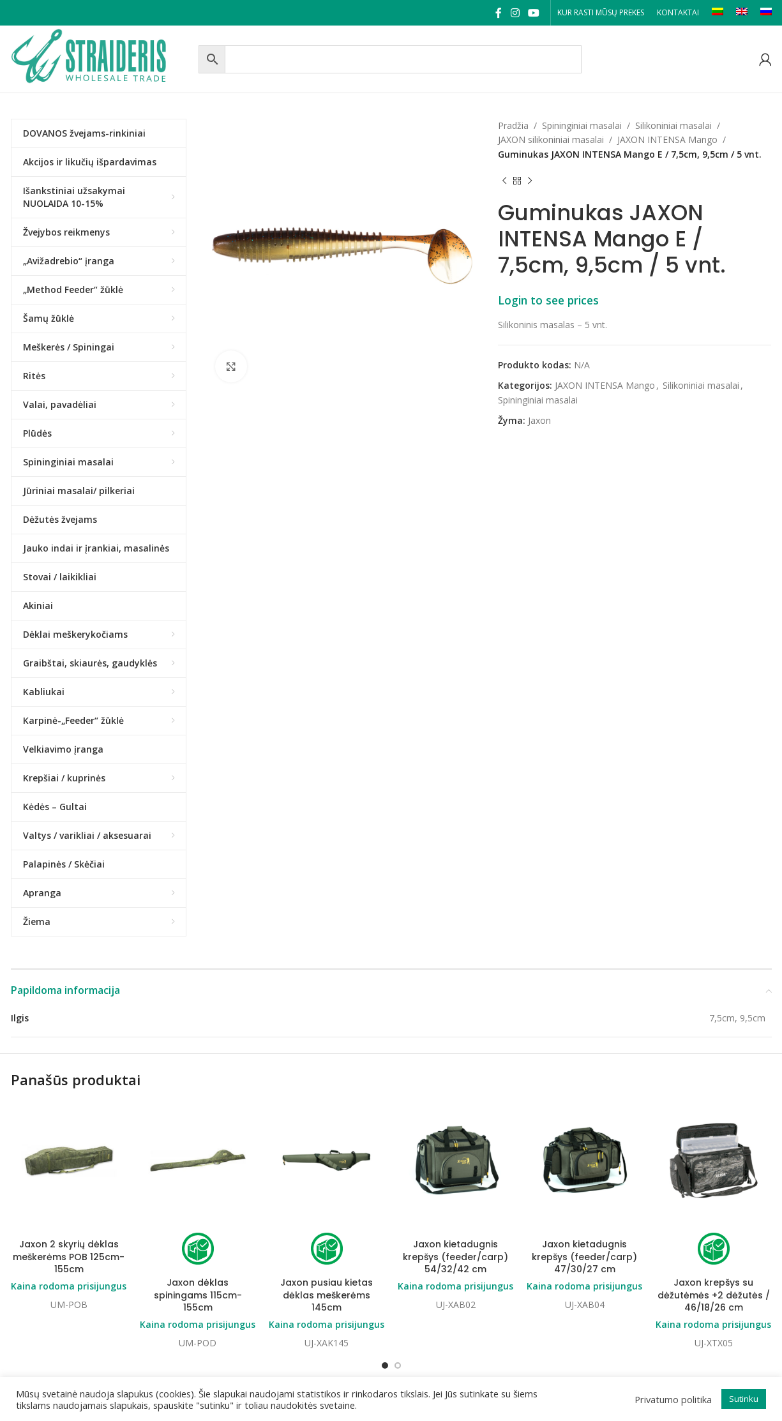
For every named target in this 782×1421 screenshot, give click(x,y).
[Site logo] (101, 58)
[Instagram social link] (514, 12)
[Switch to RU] (766, 13)
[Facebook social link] (499, 12)
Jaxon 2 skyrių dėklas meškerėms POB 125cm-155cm (68, 1256)
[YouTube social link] (533, 12)
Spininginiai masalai (582, 125)
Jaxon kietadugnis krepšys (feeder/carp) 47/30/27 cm (584, 1256)
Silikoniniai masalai (673, 125)
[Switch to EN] (742, 13)
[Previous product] (504, 180)
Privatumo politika (673, 1399)
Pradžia (513, 125)
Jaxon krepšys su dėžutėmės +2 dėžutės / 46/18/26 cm (714, 1295)
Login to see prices (548, 300)
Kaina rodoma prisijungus (68, 1286)
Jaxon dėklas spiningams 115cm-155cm (198, 1295)
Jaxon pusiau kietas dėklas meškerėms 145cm (326, 1295)
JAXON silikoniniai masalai (551, 139)
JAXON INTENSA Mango (667, 139)
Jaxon (539, 420)
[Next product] (529, 180)
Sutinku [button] (743, 1398)
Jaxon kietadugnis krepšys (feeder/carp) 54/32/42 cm (455, 1256)
